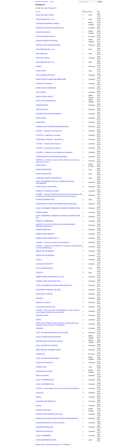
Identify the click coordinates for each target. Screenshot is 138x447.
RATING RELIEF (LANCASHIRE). (46, 186)
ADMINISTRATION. (42, 105)
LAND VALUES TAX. (42, 109)
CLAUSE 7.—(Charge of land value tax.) (48, 143)
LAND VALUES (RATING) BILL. (46, 307)
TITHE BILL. (40, 272)
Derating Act (39, 393)
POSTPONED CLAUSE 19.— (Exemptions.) (50, 139)
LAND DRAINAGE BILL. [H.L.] (45, 19)
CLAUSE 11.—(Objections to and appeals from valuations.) (54, 152)
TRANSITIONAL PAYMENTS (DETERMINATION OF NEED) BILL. (56, 204)
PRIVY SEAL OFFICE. (43, 58)
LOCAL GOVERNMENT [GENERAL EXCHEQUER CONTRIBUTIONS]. (58, 208)
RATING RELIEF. (41, 118)
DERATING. (39, 298)
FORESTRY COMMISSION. (44, 221)
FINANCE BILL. (41, 122)
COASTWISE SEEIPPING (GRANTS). (48, 23)
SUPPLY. (38, 319)
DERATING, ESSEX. (42, 315)
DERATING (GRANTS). (43, 32)
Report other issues (52, 444)
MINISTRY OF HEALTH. (43, 302)
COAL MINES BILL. (42, 53)
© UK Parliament (65, 444)
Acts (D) (52, 1)
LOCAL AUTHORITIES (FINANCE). (47, 345)
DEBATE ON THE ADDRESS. (45, 251)
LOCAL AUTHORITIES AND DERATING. (48, 337)
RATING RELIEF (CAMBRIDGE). (46, 88)
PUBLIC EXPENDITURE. (44, 169)
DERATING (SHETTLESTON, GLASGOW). (49, 341)
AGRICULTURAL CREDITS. (45, 96)
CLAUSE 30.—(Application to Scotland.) (48, 135)
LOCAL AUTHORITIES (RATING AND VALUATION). (52, 332)
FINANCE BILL (40, 354)
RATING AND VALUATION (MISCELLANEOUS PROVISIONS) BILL (57, 418)
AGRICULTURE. (41, 71)
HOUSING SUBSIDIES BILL (45, 427)
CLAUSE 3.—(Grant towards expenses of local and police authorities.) (58, 388)
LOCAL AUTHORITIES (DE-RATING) (47, 358)
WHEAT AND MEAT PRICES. (45, 15)
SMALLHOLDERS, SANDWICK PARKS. (48, 350)
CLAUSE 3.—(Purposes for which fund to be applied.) (52, 242)
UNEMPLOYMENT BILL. (43, 229)
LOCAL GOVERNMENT (43, 435)
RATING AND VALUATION (44, 371)
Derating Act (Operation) (43, 410)
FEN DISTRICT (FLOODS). (44, 294)
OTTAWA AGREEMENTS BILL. (45, 199)
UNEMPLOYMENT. (42, 212)
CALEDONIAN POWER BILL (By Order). (48, 289)
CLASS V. (39, 259)
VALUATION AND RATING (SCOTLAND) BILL (50, 423)
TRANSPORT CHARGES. (44, 83)
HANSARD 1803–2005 (42, 1)
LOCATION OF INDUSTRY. (44, 264)
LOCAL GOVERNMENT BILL (45, 380)
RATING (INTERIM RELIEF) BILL (46, 440)
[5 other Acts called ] (46, 8)
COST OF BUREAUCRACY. (44, 268)
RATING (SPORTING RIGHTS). (46, 36)
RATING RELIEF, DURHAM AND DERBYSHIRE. (51, 79)
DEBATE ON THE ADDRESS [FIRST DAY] (49, 414)
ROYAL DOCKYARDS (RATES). (46, 101)
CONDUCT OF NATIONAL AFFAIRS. (47, 191)
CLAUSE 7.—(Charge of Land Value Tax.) (49, 131)
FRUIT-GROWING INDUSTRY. (45, 75)
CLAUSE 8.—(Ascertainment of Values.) (48, 148)
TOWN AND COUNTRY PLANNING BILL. (49, 178)
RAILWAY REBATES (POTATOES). (47, 40)
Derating (38, 397)
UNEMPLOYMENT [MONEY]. (45, 234)
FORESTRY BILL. (41, 367)
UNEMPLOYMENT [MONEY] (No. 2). (47, 238)
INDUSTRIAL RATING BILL (44, 431)
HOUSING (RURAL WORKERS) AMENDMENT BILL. (52, 126)
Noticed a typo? (40, 444)
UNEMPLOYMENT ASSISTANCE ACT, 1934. (50, 277)
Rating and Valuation (42, 375)
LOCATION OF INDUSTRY (44, 362)
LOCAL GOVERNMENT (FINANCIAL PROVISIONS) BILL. (54, 285)
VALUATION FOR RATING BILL (46, 401)
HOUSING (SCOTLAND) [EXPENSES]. (48, 45)
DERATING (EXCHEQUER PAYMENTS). (49, 113)
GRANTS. (39, 66)
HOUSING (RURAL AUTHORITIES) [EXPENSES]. (51, 156)
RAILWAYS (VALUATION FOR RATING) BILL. (50, 28)
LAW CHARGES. (41, 92)
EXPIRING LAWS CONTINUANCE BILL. (48, 281)
